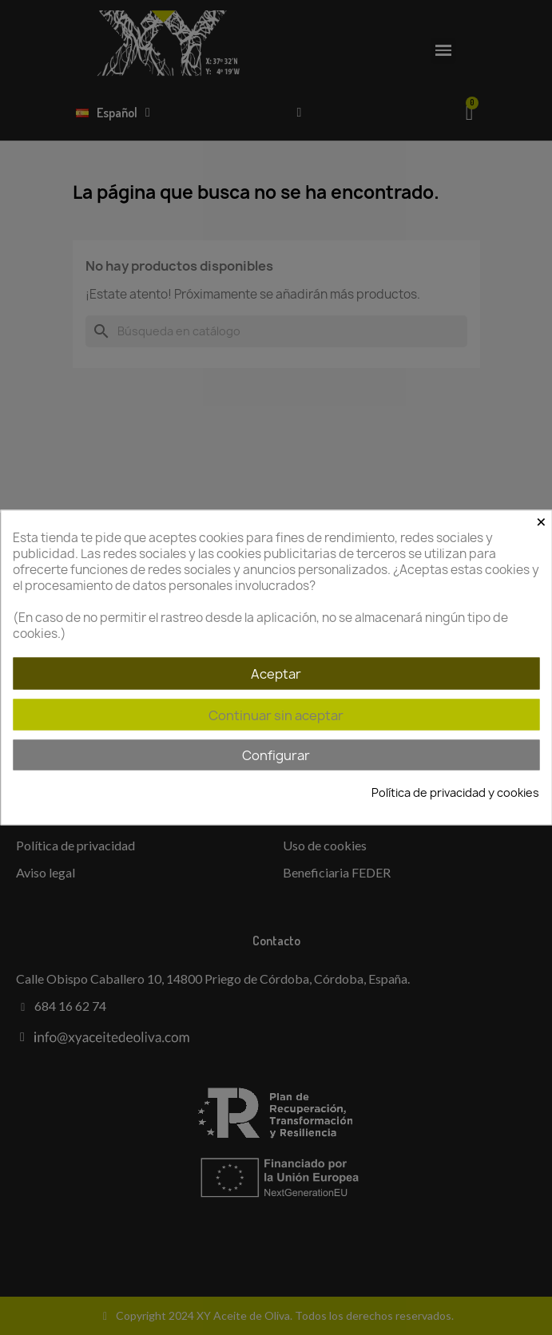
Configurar (276, 755)
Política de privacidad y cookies (455, 792)
